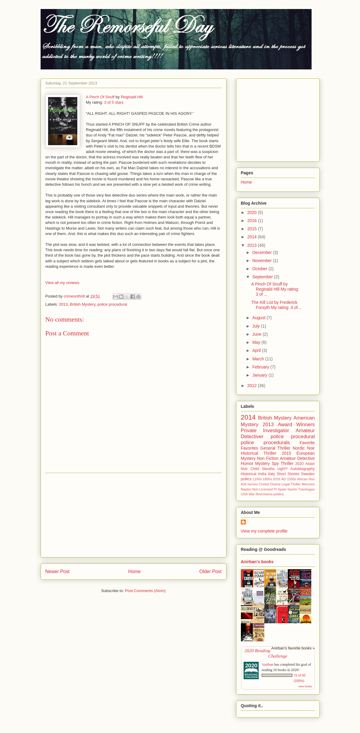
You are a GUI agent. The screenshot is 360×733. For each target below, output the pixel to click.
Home (134, 571)
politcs (246, 479)
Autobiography (302, 469)
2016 (252, 220)
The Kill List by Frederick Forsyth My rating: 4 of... (276, 305)
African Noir (306, 479)
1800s (267, 479)
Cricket (264, 484)
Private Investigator (265, 430)
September (263, 276)
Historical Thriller (258, 453)
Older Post (210, 571)
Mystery (262, 463)
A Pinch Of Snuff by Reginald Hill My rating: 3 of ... (275, 289)
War (252, 494)
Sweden (308, 474)
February (261, 367)
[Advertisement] (133, 515)
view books (305, 686)
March (258, 358)
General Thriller (275, 448)
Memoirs (308, 484)
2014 (252, 236)
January (260, 375)
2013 (63, 304)
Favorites (249, 448)
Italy (271, 474)
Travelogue (306, 489)
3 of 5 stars (113, 102)
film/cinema (264, 494)
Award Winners (296, 424)
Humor (247, 463)
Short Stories (288, 474)
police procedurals (265, 442)
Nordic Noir (304, 448)
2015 (252, 228)
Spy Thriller (282, 463)
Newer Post (57, 571)
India (262, 474)
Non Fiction (267, 458)
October (260, 268)
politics (279, 494)
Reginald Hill (132, 97)
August (259, 317)
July (256, 326)
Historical (249, 474)
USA (244, 494)
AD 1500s (288, 479)
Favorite (307, 442)
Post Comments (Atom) (145, 590)
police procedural (112, 304)
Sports (292, 489)
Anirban (267, 664)
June (257, 334)
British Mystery (82, 304)
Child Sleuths (263, 469)
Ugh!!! (282, 469)
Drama (275, 484)
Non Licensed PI (264, 489)
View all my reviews (62, 282)
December (262, 252)
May (256, 342)
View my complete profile (264, 531)
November (262, 260)
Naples (246, 489)
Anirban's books (257, 561)
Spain (282, 489)
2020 (252, 212)
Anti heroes (249, 484)
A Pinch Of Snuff (100, 97)
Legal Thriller (291, 484)
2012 (252, 385)
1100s (257, 479)
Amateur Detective (297, 458)
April (257, 350)
